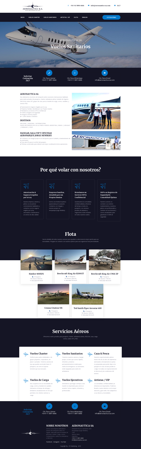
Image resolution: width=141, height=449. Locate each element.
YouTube (63, 441)
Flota (76, 17)
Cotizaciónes (111, 17)
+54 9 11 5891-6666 (78, 438)
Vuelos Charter (34, 17)
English (84, 17)
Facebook (49, 441)
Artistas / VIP (65, 17)
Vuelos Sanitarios (50, 17)
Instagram (56, 441)
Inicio (23, 16)
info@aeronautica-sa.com (79, 440)
